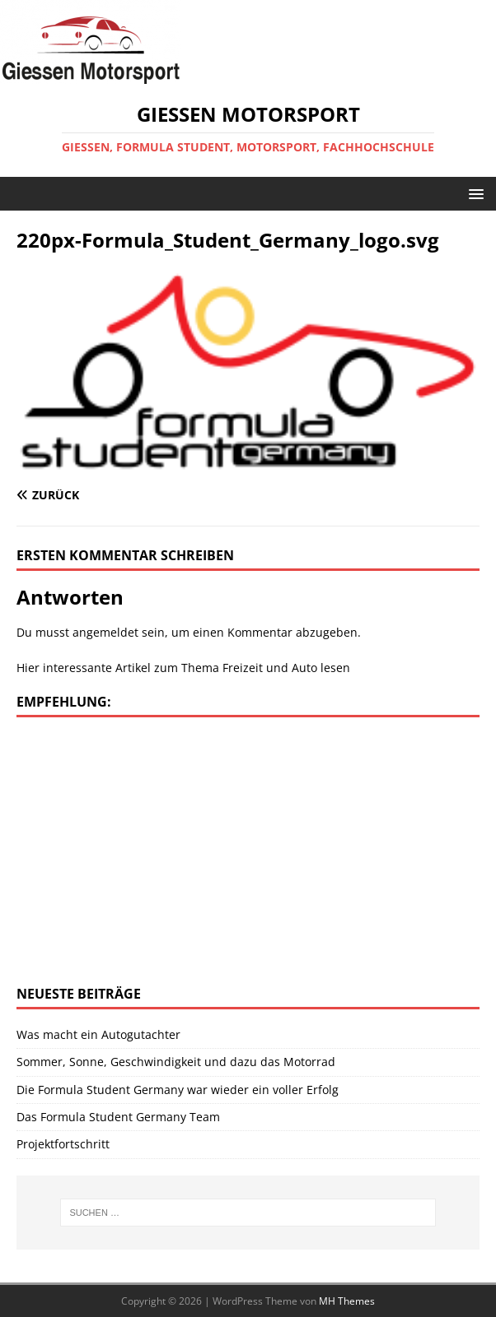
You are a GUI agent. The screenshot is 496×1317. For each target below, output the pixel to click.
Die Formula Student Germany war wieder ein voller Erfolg (177, 1089)
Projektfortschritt (63, 1144)
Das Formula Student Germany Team (118, 1117)
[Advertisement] (154, 849)
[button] (473, 193)
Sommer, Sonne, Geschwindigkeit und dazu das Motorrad (175, 1061)
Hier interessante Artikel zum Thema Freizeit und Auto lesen (183, 667)
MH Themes (347, 1301)
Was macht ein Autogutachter (98, 1034)
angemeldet (105, 632)
